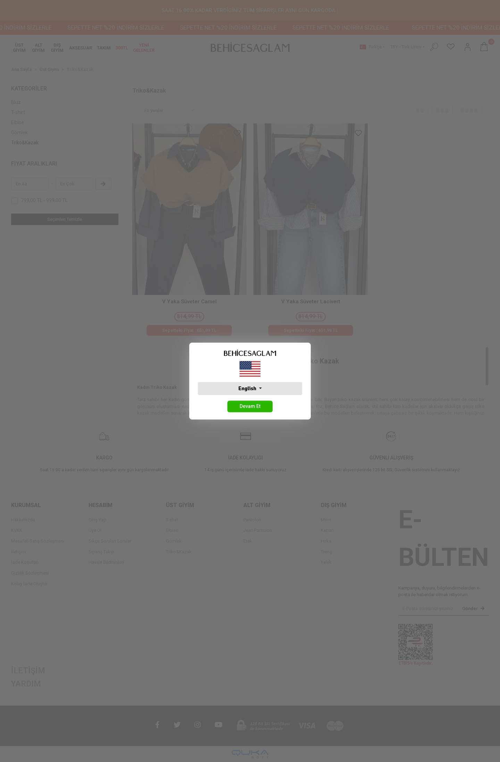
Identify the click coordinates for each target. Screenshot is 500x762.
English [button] (247, 388)
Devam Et (250, 406)
